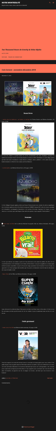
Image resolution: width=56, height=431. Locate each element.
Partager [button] (4, 57)
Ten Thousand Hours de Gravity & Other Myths (21, 49)
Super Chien (6, 274)
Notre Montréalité (11, 2)
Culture (8, 378)
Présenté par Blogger (28, 427)
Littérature (14, 378)
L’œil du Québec (6, 168)
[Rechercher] (50, 2)
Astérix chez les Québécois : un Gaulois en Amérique (16, 119)
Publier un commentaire (15, 57)
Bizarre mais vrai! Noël (9, 223)
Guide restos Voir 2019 (8, 327)
